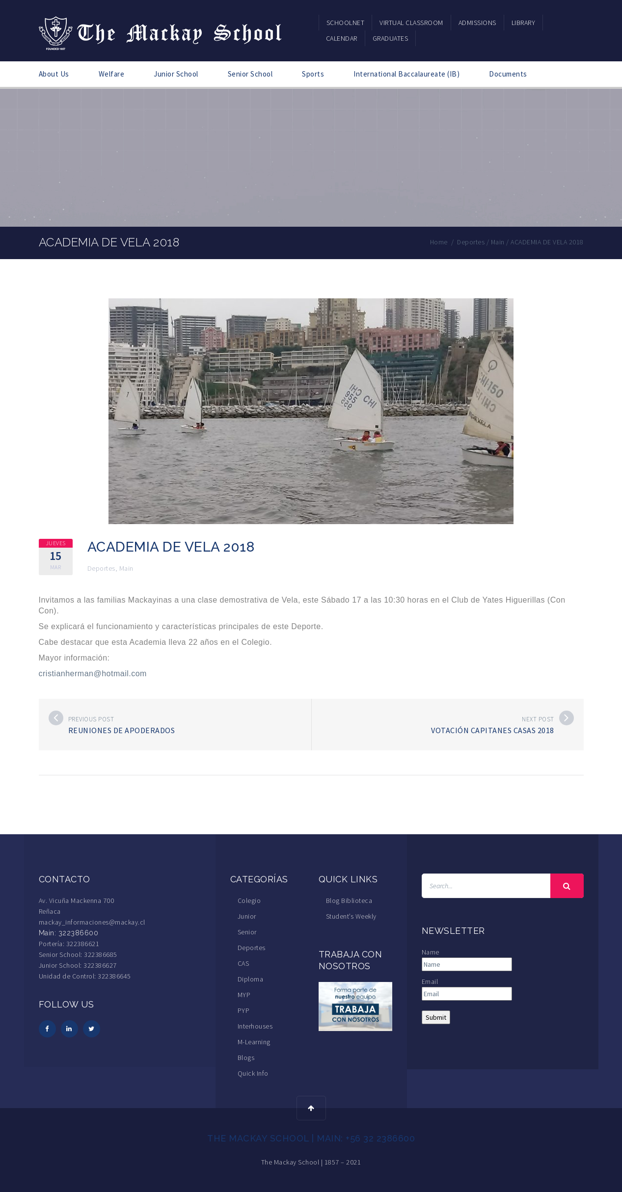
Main (126, 568)
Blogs (246, 1057)
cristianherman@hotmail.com (93, 673)
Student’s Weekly (351, 916)
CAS (243, 963)
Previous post (91, 719)
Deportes (101, 568)
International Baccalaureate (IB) (406, 74)
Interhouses (255, 1026)
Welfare (112, 74)
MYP (244, 994)
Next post (538, 719)
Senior (247, 931)
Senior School (250, 74)
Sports (313, 74)
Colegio (249, 900)
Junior (247, 916)
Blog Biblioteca (349, 900)
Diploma (251, 979)
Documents (508, 74)
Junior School (176, 74)
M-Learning (254, 1041)
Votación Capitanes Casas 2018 (492, 730)
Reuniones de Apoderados (121, 730)
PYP (244, 1010)
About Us (54, 74)
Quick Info (253, 1073)
